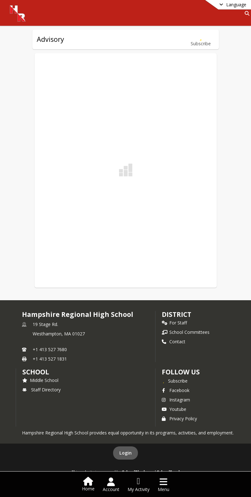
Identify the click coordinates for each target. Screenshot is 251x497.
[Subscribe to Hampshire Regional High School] (175, 380)
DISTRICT (176, 314)
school (35, 371)
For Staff (174, 323)
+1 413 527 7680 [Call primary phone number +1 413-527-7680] (50, 349)
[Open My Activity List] (139, 485)
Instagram (176, 400)
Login (125, 453)
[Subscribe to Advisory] (201, 39)
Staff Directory (41, 390)
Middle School (40, 380)
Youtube (174, 409)
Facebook (175, 390)
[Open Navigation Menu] (163, 485)
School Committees (186, 332)
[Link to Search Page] (245, 13)
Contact (173, 342)
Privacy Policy (179, 419)
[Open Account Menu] (111, 485)
